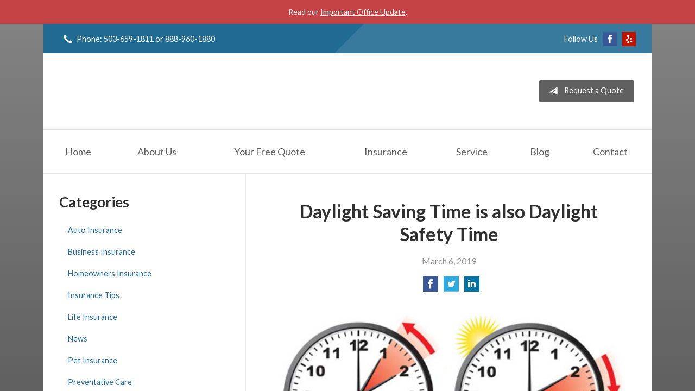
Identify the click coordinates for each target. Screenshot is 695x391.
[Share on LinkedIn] (471, 287)
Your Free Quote (269, 151)
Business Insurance (101, 251)
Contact (610, 151)
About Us (156, 151)
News (77, 338)
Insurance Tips (93, 295)
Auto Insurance (95, 230)
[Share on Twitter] (451, 287)
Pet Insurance (92, 360)
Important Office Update (363, 11)
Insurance (385, 151)
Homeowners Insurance (109, 273)
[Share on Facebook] (430, 287)
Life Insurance (92, 316)
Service (472, 151)
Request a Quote (584, 91)
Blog (539, 151)
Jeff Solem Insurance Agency (142, 91)
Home (78, 151)
